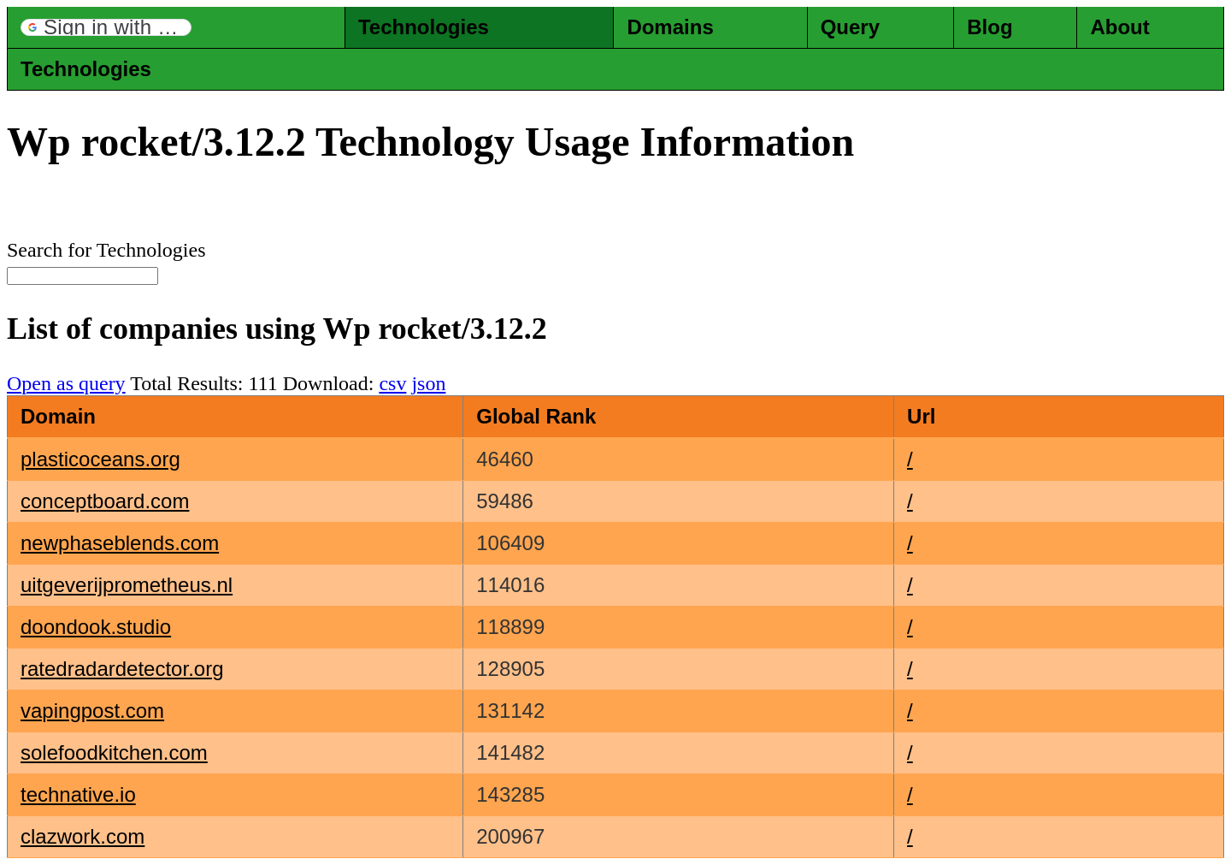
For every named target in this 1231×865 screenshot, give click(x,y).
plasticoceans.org (100, 459)
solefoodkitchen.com (114, 752)
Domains (670, 27)
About (1119, 27)
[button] (106, 27)
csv (392, 383)
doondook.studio (96, 626)
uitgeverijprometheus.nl (127, 584)
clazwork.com (82, 836)
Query (850, 27)
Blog (989, 27)
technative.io (78, 794)
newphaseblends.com (120, 542)
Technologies (423, 27)
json (428, 383)
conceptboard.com (105, 500)
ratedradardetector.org (122, 668)
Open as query (66, 383)
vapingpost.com (92, 710)
